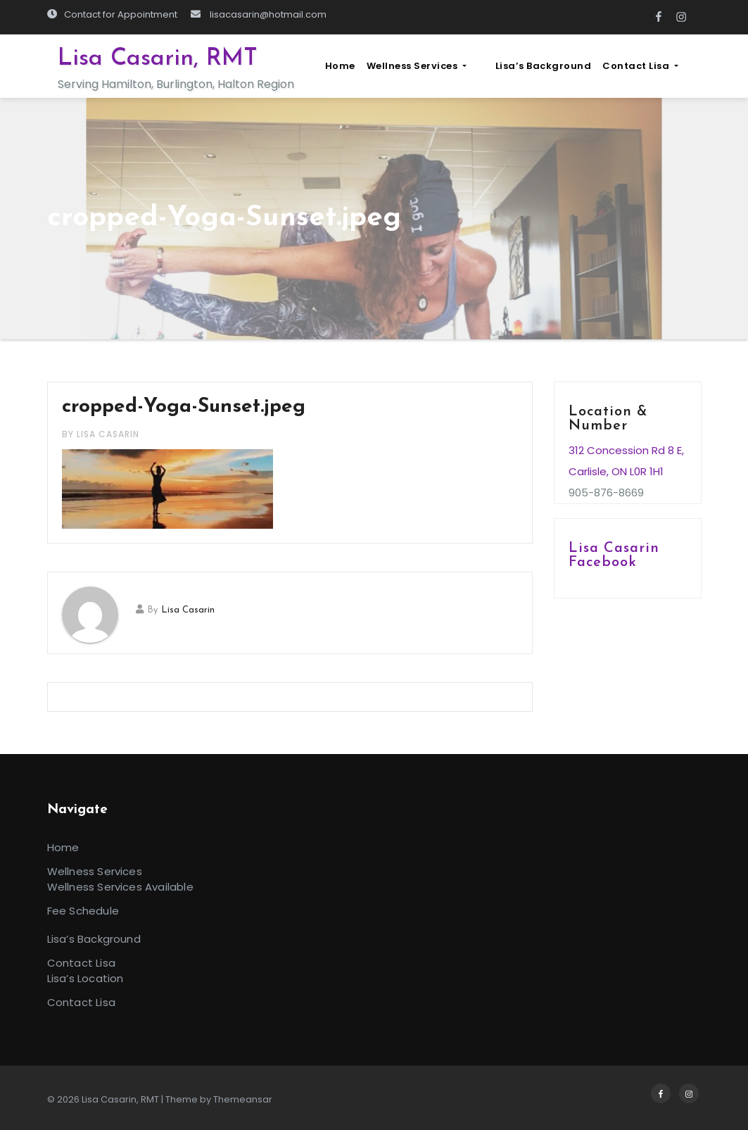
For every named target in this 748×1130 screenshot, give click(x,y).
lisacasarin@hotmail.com (259, 14)
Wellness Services (451, 66)
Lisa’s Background (560, 66)
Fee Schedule (83, 910)
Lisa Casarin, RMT (158, 58)
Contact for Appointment (112, 14)
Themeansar (242, 1099)
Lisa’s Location (85, 978)
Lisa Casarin (188, 610)
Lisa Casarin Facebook (614, 555)
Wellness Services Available (120, 886)
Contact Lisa (658, 66)
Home (375, 66)
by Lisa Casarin (100, 434)
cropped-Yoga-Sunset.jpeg (183, 407)
